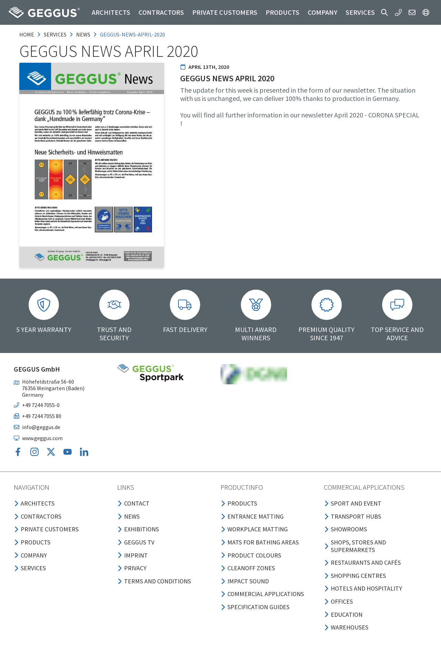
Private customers (224, 12)
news (83, 34)
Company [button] (322, 12)
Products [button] (282, 12)
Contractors (161, 12)
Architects (111, 12)
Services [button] (360, 12)
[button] (384, 12)
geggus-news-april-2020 (132, 34)
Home (26, 34)
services (55, 34)
